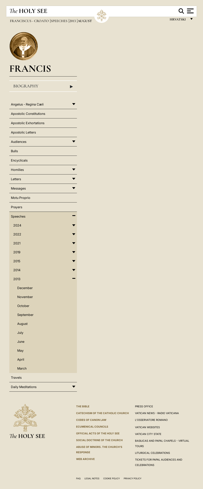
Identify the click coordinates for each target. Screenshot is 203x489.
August (22, 324)
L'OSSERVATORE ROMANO (151, 419)
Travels (16, 378)
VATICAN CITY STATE (148, 434)
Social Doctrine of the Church (99, 440)
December (25, 288)
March (22, 368)
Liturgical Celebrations (152, 452)
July (20, 333)
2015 (16, 261)
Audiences (18, 142)
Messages (18, 188)
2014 (16, 270)
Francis (30, 68)
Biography (43, 86)
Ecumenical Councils (92, 426)
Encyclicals (19, 160)
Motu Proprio (20, 198)
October (23, 306)
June (20, 342)
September (25, 315)
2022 (17, 234)
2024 (17, 225)
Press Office (144, 406)
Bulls (14, 151)
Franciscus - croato (30, 21)
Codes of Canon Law (91, 419)
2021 (16, 243)
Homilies (17, 170)
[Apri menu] (190, 11)
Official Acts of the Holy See (98, 433)
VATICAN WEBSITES (147, 427)
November (25, 297)
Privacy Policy (132, 478)
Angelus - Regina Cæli (27, 104)
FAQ (78, 478)
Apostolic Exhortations (27, 123)
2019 (16, 252)
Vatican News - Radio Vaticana (157, 413)
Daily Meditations (23, 387)
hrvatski (178, 20)
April (20, 359)
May (20, 350)
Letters (16, 179)
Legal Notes (91, 478)
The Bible (82, 406)
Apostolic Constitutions (28, 114)
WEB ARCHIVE (85, 459)
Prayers (16, 207)
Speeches (59, 21)
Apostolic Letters (23, 132)
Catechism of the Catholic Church (102, 413)
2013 (73, 21)
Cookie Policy (111, 478)
